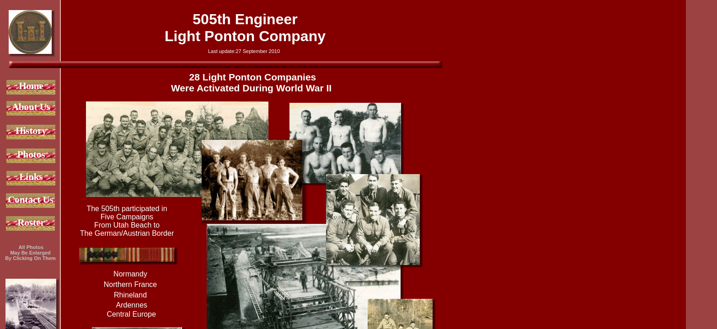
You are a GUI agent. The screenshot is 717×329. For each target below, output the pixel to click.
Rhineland (130, 295)
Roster (30, 222)
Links (31, 176)
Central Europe (130, 314)
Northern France (130, 284)
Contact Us (31, 199)
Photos (31, 154)
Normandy (130, 274)
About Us (31, 106)
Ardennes (130, 305)
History (31, 130)
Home (31, 85)
